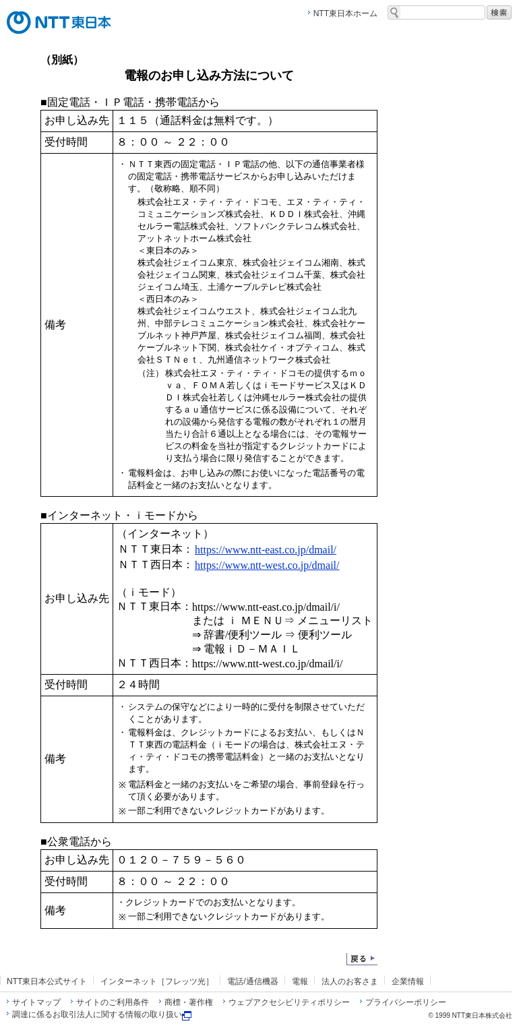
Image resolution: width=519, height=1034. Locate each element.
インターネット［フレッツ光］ (157, 981)
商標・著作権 (188, 1002)
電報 (300, 981)
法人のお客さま (350, 981)
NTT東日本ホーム (345, 13)
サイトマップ (36, 1002)
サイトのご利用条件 (112, 1002)
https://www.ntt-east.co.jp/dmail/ (265, 549)
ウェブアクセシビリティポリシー (289, 1002)
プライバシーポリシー (405, 1002)
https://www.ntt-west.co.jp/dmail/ (267, 565)
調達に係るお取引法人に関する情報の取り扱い (101, 1014)
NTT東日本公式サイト (47, 981)
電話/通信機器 (252, 981)
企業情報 (408, 981)
